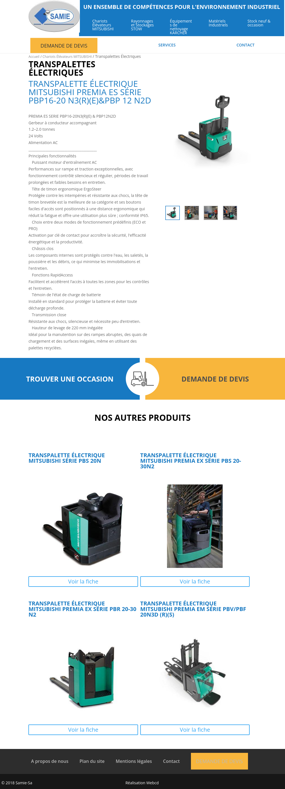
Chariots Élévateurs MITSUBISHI (103, 25)
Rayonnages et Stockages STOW (143, 25)
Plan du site (92, 761)
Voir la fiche (83, 581)
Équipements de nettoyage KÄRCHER (182, 27)
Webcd (152, 782)
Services (167, 45)
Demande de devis (64, 45)
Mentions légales (134, 761)
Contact (246, 45)
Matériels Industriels (219, 23)
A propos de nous (49, 761)
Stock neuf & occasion (259, 23)
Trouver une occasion (70, 379)
